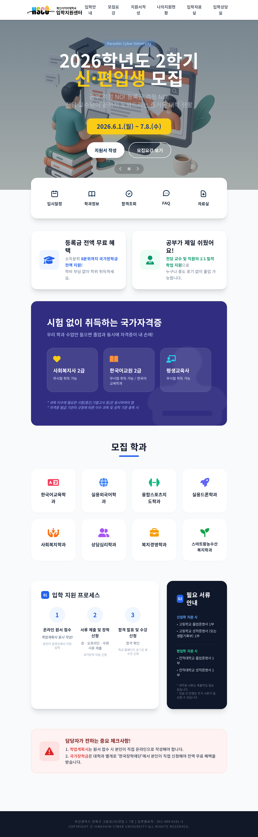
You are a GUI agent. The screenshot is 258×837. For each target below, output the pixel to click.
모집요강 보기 (150, 150)
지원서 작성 (106, 150)
